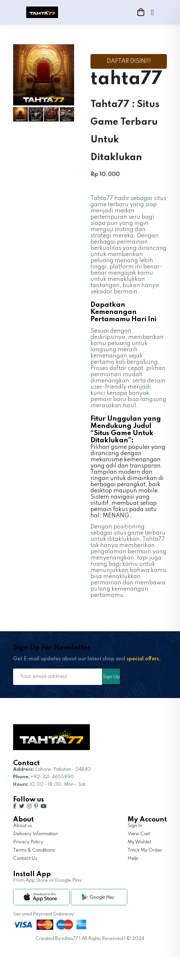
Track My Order (145, 850)
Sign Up (111, 676)
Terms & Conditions (34, 850)
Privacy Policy (28, 842)
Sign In (135, 825)
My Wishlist (139, 842)
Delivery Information (35, 834)
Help (133, 858)
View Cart (139, 834)
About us (22, 825)
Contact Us (25, 858)
